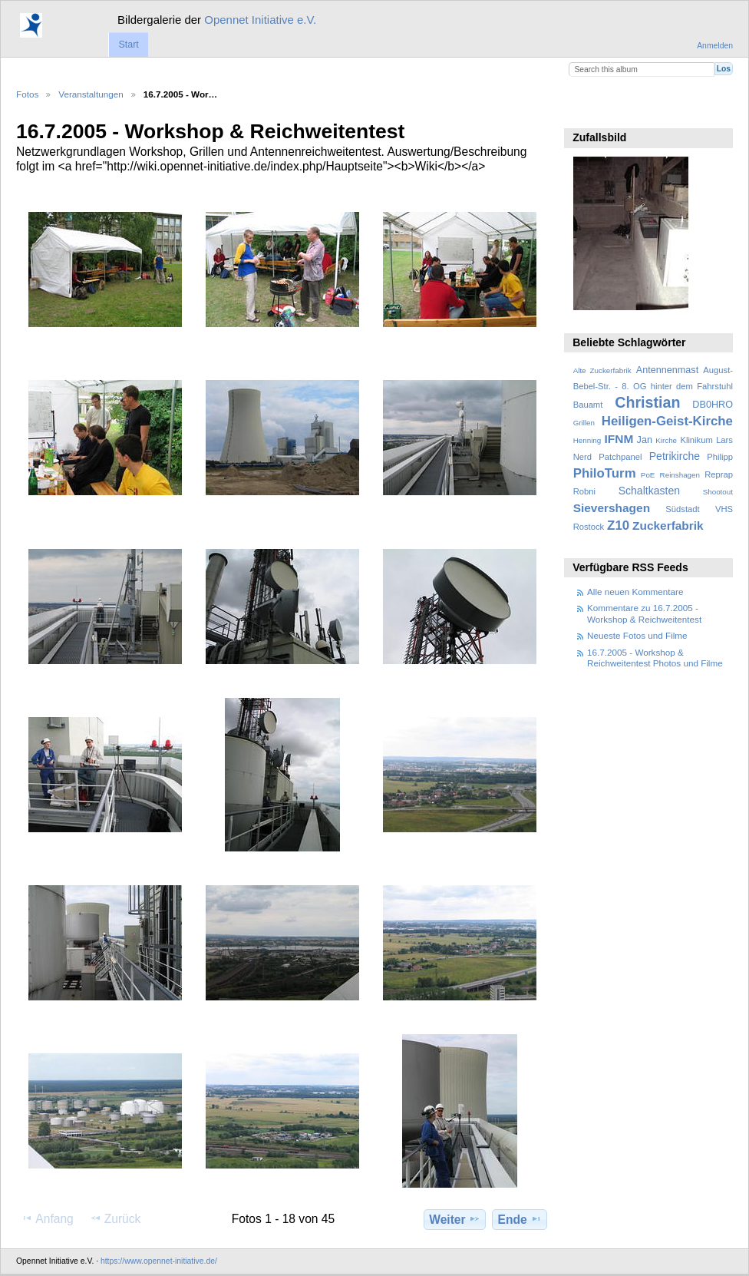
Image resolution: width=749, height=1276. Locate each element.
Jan (644, 440)
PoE (648, 475)
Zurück (115, 1218)
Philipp (720, 456)
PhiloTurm (604, 473)
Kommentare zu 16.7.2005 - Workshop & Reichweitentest (644, 613)
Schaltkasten (649, 490)
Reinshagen (680, 475)
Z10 (618, 525)
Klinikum (696, 440)
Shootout (718, 492)
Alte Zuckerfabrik (602, 370)
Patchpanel (620, 456)
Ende (520, 1219)
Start (128, 44)
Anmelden (715, 45)
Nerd (582, 456)
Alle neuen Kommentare (635, 592)
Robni (584, 491)
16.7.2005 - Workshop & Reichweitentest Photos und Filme (655, 657)
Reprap (718, 474)
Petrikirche (674, 456)
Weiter (454, 1219)
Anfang (47, 1218)
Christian (647, 402)
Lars (724, 440)
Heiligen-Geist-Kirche (667, 421)
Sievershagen (611, 507)
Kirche (666, 440)
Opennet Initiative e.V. (260, 19)
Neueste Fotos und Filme (637, 635)
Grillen (584, 422)
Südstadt (682, 509)
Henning (587, 440)
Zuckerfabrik (668, 525)
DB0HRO (712, 404)
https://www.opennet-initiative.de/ (159, 1261)
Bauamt (588, 404)
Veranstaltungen (90, 94)
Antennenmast (667, 370)
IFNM (619, 438)
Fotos (27, 94)
